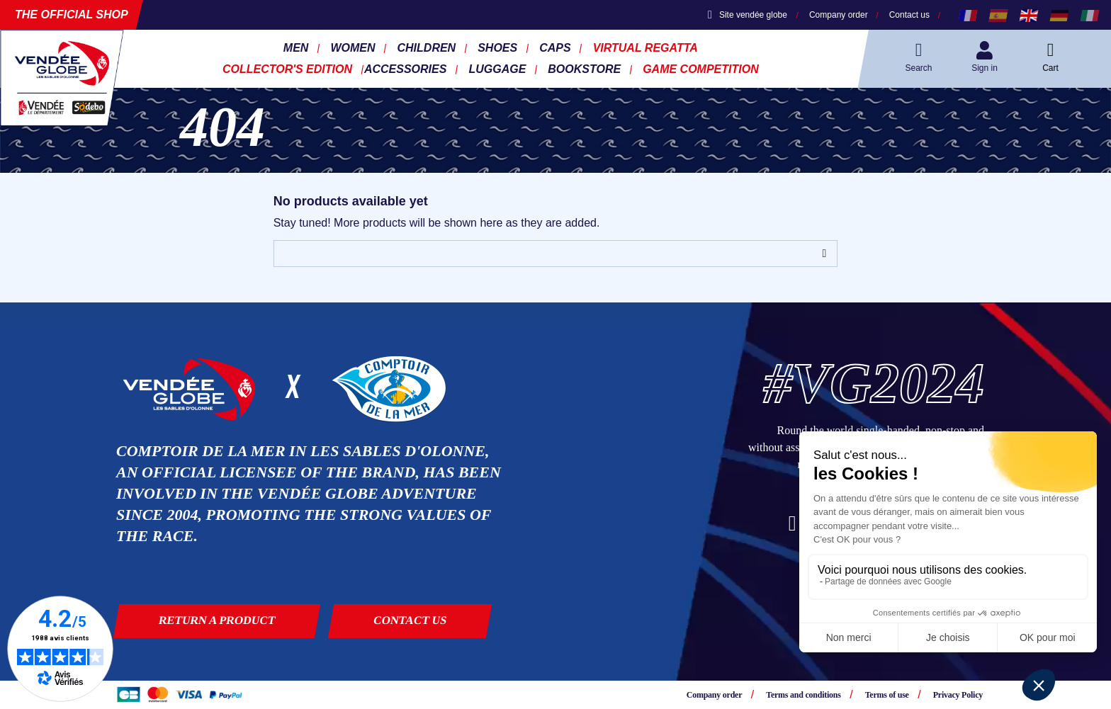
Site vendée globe (747, 15)
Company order (838, 15)
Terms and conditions (803, 695)
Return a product (217, 620)
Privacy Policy (958, 695)
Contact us (909, 15)
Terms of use (887, 695)
